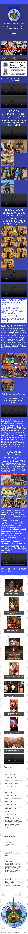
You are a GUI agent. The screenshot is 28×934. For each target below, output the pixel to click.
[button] (26, 2)
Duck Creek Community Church (14, 24)
